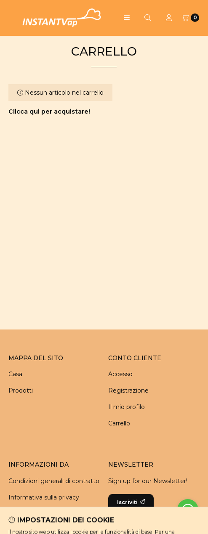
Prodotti (20, 390)
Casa (15, 374)
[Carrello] (190, 17)
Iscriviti (131, 502)
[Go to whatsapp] (187, 509)
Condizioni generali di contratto (53, 481)
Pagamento (26, 514)
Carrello (119, 423)
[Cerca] (147, 17)
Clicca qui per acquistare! (49, 111)
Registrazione (128, 390)
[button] (126, 17)
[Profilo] (168, 17)
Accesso (120, 374)
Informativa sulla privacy (43, 497)
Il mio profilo (126, 407)
